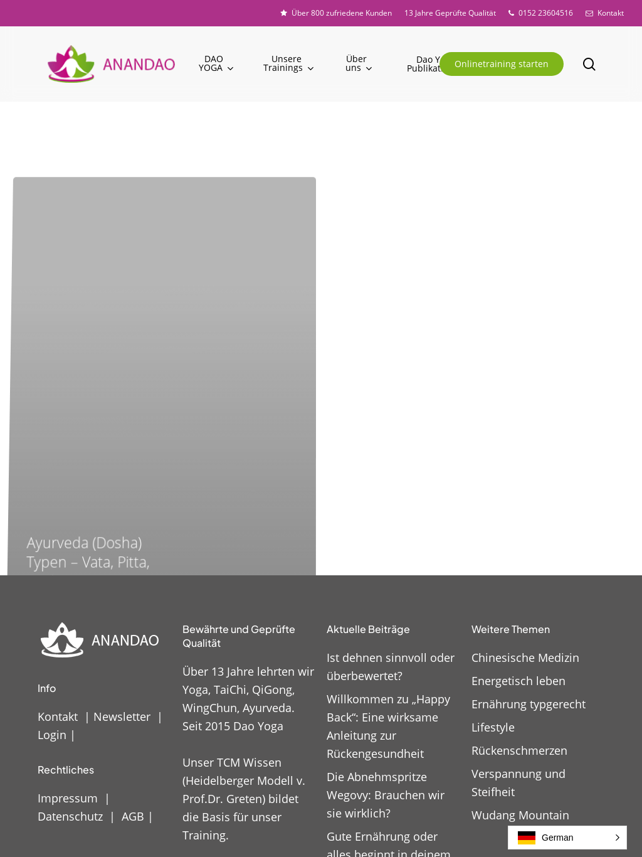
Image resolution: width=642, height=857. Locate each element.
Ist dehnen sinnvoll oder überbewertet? (391, 666)
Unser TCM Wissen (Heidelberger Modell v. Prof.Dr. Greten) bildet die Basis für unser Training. (243, 799)
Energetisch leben (518, 680)
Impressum (68, 798)
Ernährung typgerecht (528, 703)
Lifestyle (493, 727)
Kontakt (58, 716)
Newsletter (121, 716)
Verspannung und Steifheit (518, 782)
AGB (133, 816)
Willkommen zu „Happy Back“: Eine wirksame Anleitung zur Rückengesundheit (388, 726)
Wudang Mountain (520, 814)
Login (52, 734)
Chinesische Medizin (525, 657)
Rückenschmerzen (519, 750)
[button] (567, 837)
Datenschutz (70, 816)
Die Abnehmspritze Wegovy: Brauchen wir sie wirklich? (386, 795)
